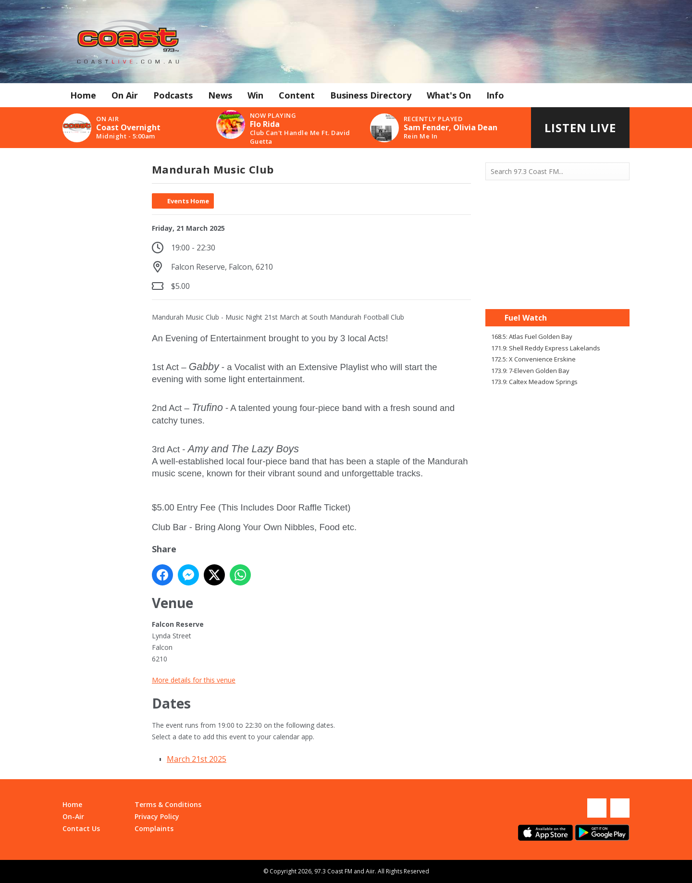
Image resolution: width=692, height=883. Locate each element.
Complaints (154, 828)
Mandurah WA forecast (557, 290)
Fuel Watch (526, 317)
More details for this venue (193, 679)
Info (495, 95)
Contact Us (81, 828)
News (220, 95)
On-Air (73, 816)
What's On (449, 95)
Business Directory (370, 95)
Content (297, 95)
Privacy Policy (157, 816)
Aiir (370, 871)
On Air (124, 95)
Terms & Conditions (168, 804)
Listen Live (580, 128)
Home (83, 95)
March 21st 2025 (196, 759)
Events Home (188, 201)
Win (255, 95)
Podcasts (173, 95)
